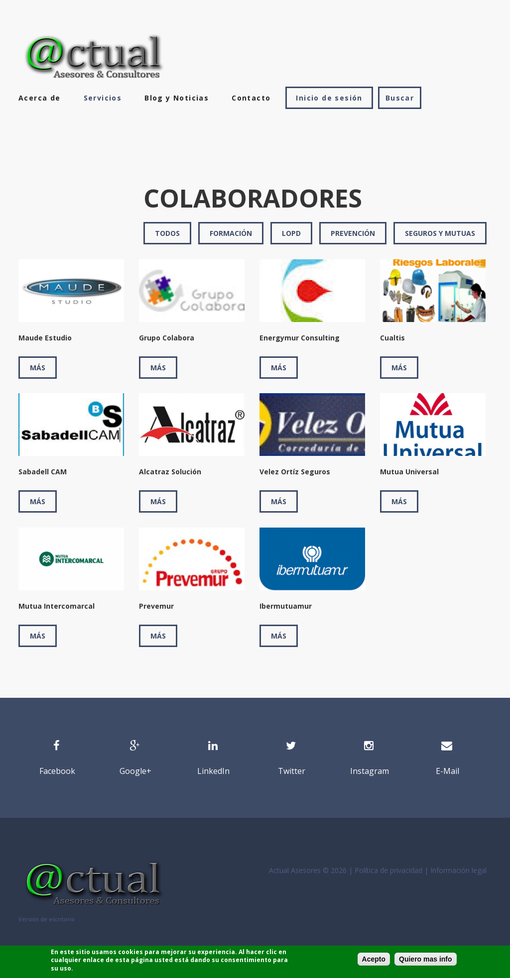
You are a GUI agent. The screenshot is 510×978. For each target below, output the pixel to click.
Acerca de (39, 98)
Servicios (103, 98)
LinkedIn (213, 770)
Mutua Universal (409, 471)
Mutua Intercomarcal (56, 606)
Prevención (353, 233)
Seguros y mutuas (440, 233)
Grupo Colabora (166, 337)
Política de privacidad (388, 870)
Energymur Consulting (299, 337)
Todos (167, 233)
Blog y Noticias (176, 98)
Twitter (291, 770)
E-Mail (447, 770)
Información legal (458, 870)
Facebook (57, 770)
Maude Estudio (45, 337)
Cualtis (392, 337)
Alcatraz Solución (170, 471)
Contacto (251, 98)
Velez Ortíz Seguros (294, 471)
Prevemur (156, 606)
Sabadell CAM (42, 471)
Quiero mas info (425, 959)
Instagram (369, 770)
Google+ (135, 770)
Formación (231, 233)
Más (37, 367)
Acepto (373, 959)
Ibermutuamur (285, 606)
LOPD (291, 233)
